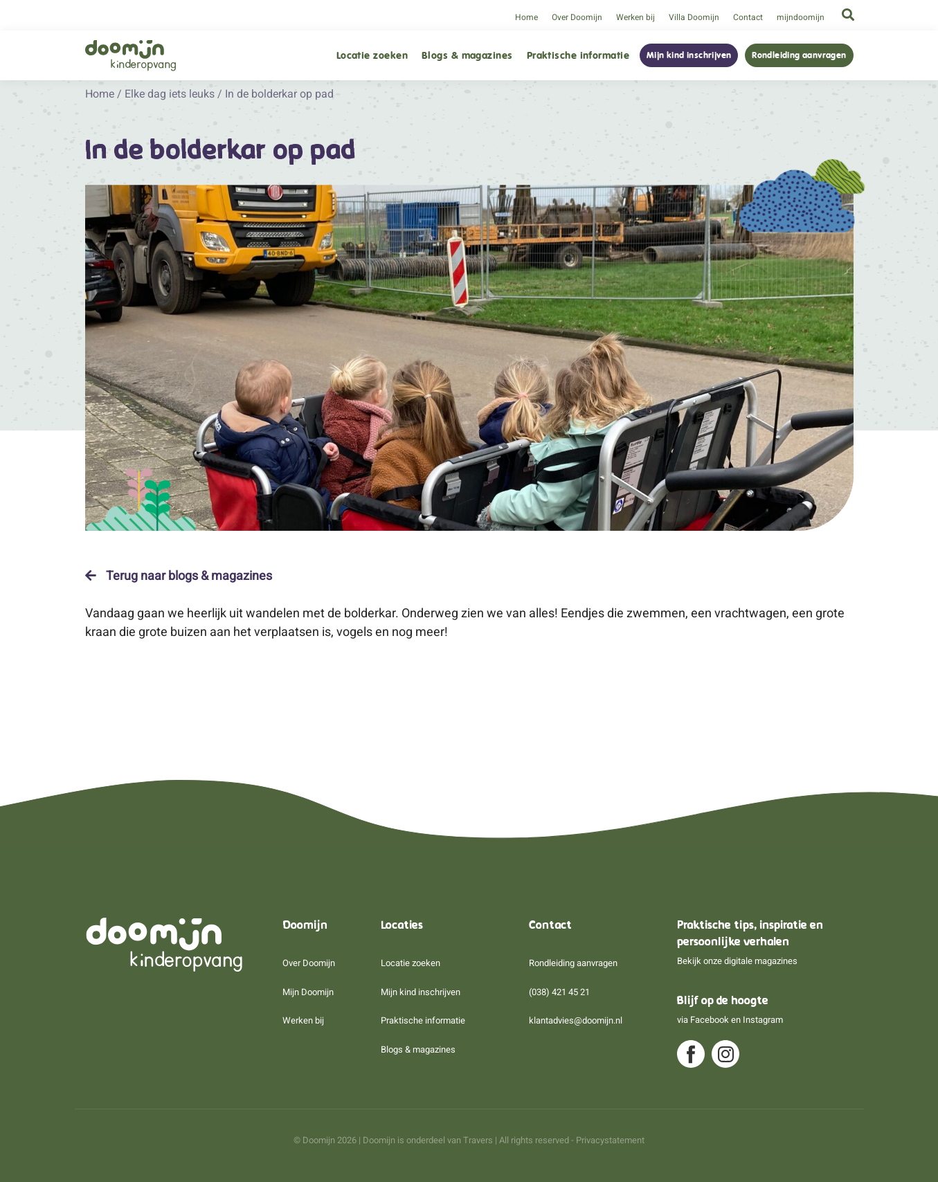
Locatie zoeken (372, 56)
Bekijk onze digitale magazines (737, 961)
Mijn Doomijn (308, 992)
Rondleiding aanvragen (799, 55)
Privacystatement (610, 1140)
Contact (748, 17)
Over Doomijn (577, 17)
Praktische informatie (578, 56)
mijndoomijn (800, 17)
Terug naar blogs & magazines (178, 576)
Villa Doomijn (694, 17)
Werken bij (635, 17)
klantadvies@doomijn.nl (575, 1020)
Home (526, 17)
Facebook (709, 1020)
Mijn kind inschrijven (689, 55)
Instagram (763, 1020)
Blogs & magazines (467, 56)
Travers (478, 1140)
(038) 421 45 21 (559, 992)
